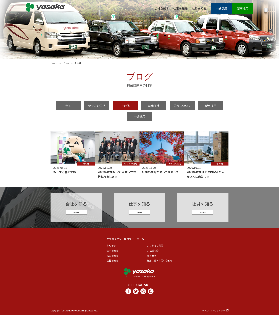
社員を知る (199, 8)
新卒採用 (242, 8)
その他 (125, 105)
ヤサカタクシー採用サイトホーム (125, 239)
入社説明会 (153, 250)
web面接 (153, 105)
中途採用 (221, 8)
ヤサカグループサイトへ (213, 310)
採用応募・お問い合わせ (159, 260)
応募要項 (151, 255)
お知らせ (111, 245)
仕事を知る (180, 8)
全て (68, 105)
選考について (182, 105)
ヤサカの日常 (96, 105)
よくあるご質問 (155, 245)
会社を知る (162, 8)
